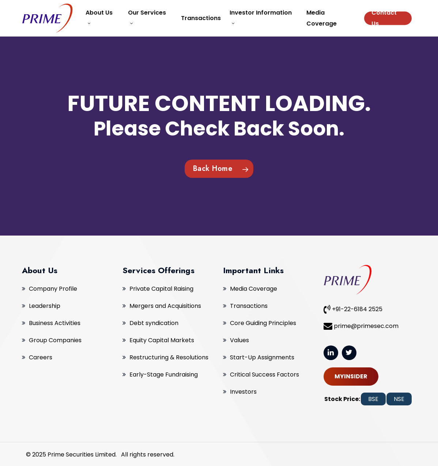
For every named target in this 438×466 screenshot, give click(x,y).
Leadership (44, 306)
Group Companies (55, 340)
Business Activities (54, 323)
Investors (243, 391)
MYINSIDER (351, 376)
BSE (373, 399)
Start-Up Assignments (262, 357)
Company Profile (53, 288)
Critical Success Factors (264, 374)
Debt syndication (153, 323)
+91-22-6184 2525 (353, 309)
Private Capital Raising (161, 288)
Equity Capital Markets (161, 340)
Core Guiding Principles (263, 323)
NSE (399, 399)
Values (239, 340)
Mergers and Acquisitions (165, 306)
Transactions (249, 306)
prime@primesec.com (361, 325)
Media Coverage (253, 288)
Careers (40, 357)
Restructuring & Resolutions (168, 357)
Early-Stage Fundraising (163, 374)
